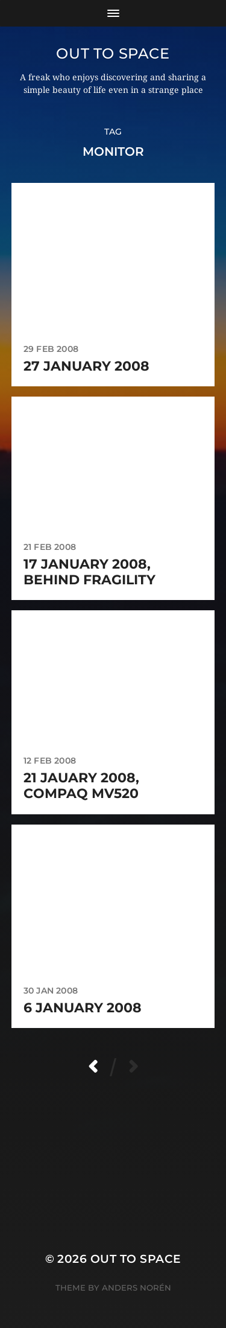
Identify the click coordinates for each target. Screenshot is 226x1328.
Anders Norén (136, 1287)
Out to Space (112, 53)
